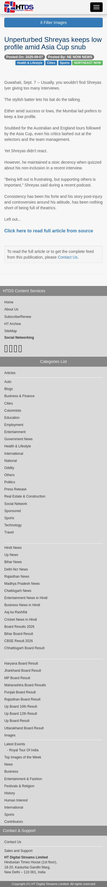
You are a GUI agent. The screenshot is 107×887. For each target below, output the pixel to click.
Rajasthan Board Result (22, 699)
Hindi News (13, 548)
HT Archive (12, 324)
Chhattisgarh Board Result (24, 648)
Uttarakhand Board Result (24, 728)
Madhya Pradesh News (22, 584)
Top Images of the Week (22, 757)
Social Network (15, 504)
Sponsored (12, 511)
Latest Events (14, 744)
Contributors (13, 822)
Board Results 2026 (19, 627)
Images (9, 735)
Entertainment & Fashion (23, 779)
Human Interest (16, 800)
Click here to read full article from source (48, 230)
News (8, 764)
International (13, 454)
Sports (64, 62)
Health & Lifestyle (29, 62)
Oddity (9, 468)
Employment (13, 425)
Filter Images (53, 22)
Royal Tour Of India (24, 750)
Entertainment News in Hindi (25, 598)
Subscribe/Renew (17, 317)
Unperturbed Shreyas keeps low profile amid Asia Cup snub (53, 43)
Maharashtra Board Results (25, 685)
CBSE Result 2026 (18, 641)
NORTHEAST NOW (87, 62)
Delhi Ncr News (16, 569)
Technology (13, 525)
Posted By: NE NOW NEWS (70, 57)
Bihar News (13, 562)
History (9, 793)
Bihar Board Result (18, 634)
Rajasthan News (16, 577)
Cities (51, 62)
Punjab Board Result (20, 692)
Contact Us (67, 257)
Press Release (15, 489)
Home (8, 302)
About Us (11, 309)
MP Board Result (17, 678)
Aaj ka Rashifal (15, 612)
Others (9, 475)
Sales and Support (18, 851)
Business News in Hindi (22, 605)
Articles (9, 373)
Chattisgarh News (17, 591)
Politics (9, 482)
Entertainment (15, 432)
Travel (9, 532)
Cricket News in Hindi (20, 620)
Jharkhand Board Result (22, 671)
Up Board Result (16, 721)
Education (11, 418)
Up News (11, 555)
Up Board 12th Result (20, 714)
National (10, 461)
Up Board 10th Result (20, 707)
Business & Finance (19, 396)
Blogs (8, 389)
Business (11, 772)
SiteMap (10, 331)
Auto (7, 382)
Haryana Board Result (21, 663)
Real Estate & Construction (24, 496)
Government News (18, 439)
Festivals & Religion (19, 786)
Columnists (12, 411)
